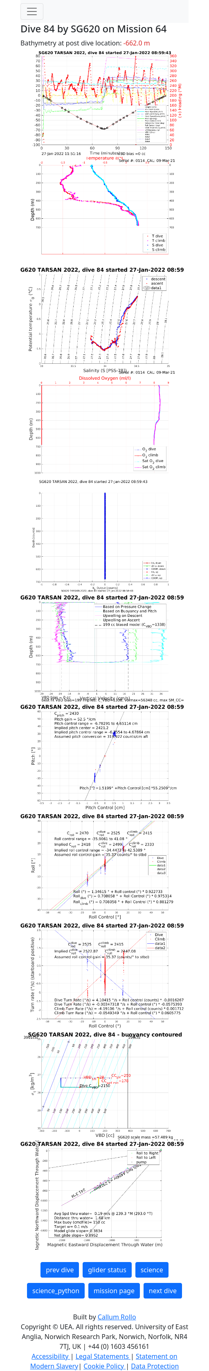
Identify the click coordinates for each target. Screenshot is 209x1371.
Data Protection (155, 1366)
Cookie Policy (104, 1366)
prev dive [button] (60, 1269)
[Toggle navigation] (31, 11)
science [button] (152, 1269)
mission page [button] (114, 1290)
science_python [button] (55, 1290)
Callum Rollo (117, 1316)
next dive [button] (163, 1290)
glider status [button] (107, 1269)
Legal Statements (103, 1356)
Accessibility (50, 1356)
